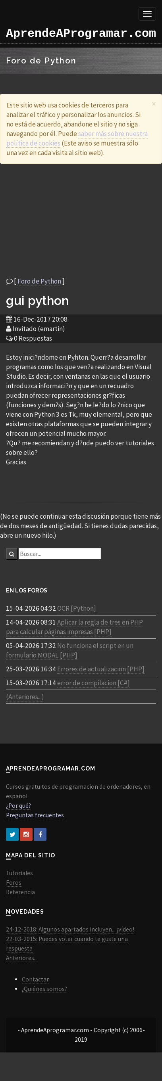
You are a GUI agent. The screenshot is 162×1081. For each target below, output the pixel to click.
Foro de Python (39, 281)
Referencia (20, 892)
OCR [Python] (76, 608)
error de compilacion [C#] (93, 682)
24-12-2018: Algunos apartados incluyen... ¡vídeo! (70, 929)
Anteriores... (22, 958)
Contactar (35, 979)
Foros (13, 882)
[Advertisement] (74, 220)
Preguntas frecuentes (35, 815)
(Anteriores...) (25, 696)
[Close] (154, 104)
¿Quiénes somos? (44, 989)
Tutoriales (19, 873)
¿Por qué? (18, 805)
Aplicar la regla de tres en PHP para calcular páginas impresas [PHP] (74, 627)
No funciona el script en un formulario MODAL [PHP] (69, 650)
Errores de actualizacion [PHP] (101, 669)
